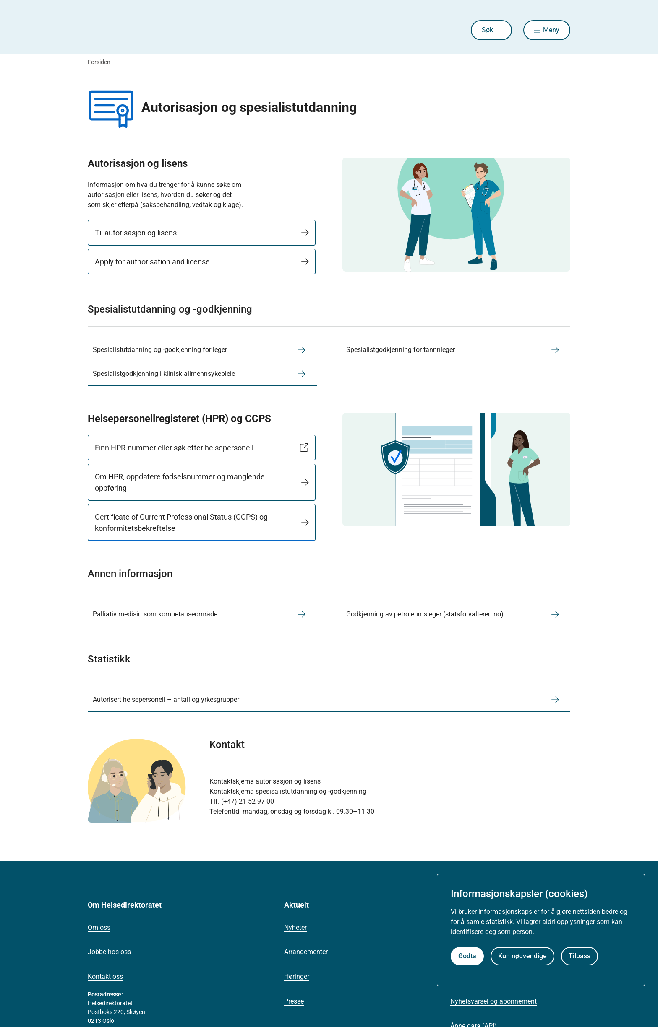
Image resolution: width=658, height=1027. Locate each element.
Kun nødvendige (522, 956)
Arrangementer (306, 952)
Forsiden (99, 62)
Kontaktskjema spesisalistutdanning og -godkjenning (287, 791)
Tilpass (579, 956)
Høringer (296, 976)
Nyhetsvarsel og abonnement (493, 1001)
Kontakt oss (105, 976)
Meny (551, 30)
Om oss (99, 927)
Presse (294, 1001)
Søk (487, 30)
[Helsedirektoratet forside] (148, 30)
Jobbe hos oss (109, 952)
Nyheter (295, 927)
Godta (467, 956)
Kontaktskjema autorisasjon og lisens (265, 781)
